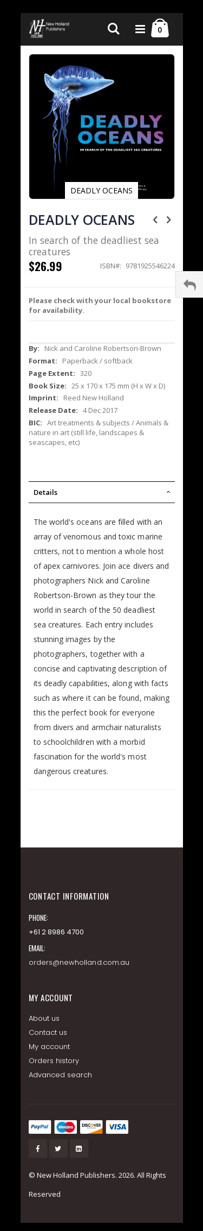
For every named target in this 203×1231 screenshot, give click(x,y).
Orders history (54, 1061)
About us (44, 1018)
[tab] (102, 492)
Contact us (48, 1032)
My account (49, 1046)
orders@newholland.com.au (79, 962)
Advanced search (61, 1075)
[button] (160, 76)
